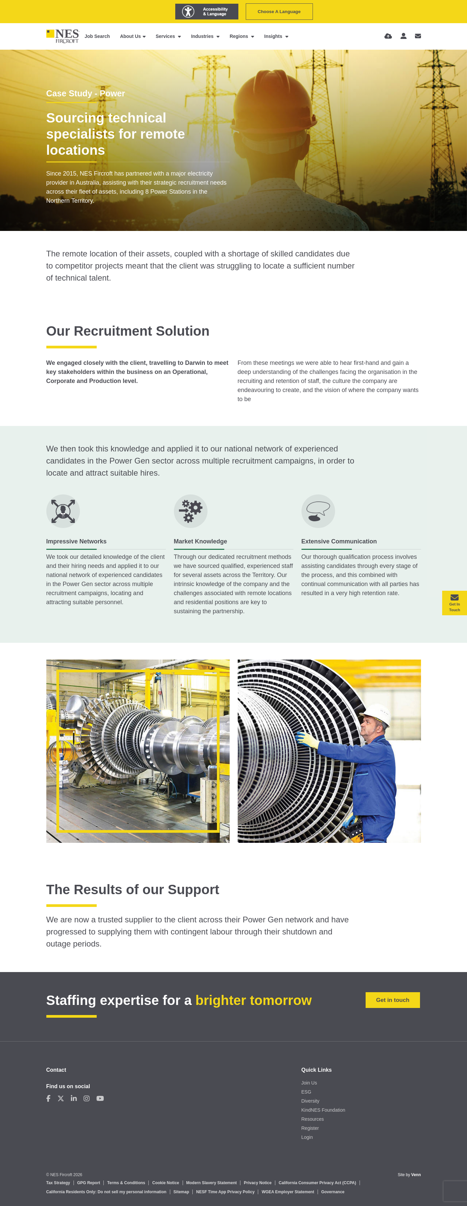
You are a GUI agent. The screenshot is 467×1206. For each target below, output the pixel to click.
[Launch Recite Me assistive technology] (206, 11)
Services (166, 36)
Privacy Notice (258, 1182)
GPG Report (88, 1182)
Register (310, 1128)
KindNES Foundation (323, 1110)
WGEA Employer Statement (288, 1192)
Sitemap (181, 1192)
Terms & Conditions (126, 1182)
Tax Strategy (58, 1182)
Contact (56, 1070)
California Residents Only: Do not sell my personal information (106, 1192)
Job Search (97, 36)
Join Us (309, 1083)
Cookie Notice (165, 1182)
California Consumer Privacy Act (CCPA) (317, 1182)
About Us (130, 36)
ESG (306, 1092)
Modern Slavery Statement (211, 1182)
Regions (239, 36)
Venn (416, 1174)
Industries (203, 36)
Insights (274, 36)
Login (307, 1137)
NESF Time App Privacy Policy (225, 1192)
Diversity (310, 1101)
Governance (332, 1192)
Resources (312, 1119)
